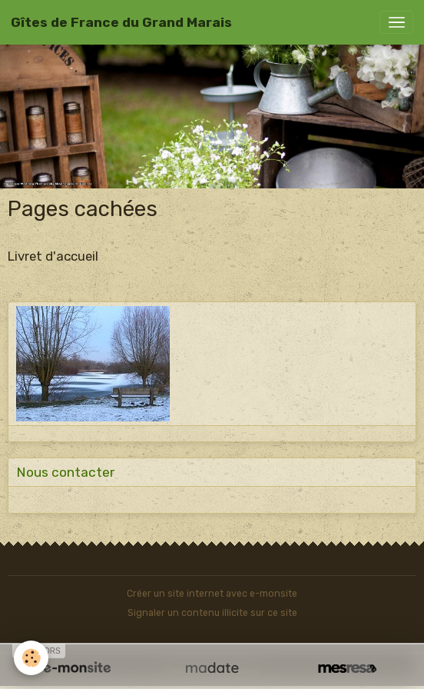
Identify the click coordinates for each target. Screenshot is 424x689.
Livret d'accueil (53, 256)
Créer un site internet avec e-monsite (212, 593)
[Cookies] (31, 658)
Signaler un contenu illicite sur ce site (212, 612)
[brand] (121, 22)
